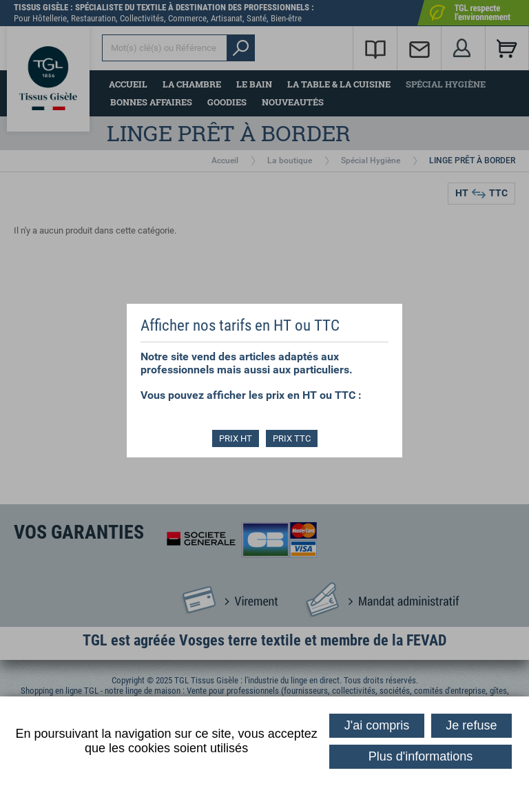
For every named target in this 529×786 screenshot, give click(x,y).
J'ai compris (376, 725)
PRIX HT (235, 438)
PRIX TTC (292, 438)
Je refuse (471, 725)
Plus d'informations (421, 756)
